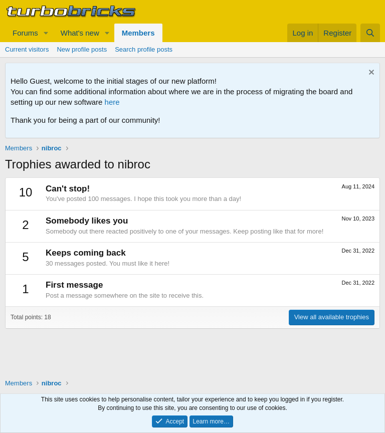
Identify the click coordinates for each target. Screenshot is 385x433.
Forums (25, 33)
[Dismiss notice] (370, 73)
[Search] (370, 33)
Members (138, 33)
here (112, 102)
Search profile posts (143, 49)
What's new (80, 33)
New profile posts (82, 49)
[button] (46, 33)
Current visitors (27, 49)
